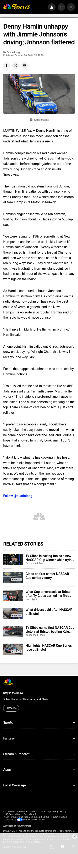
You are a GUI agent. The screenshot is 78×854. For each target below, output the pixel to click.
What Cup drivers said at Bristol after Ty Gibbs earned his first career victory (48, 594)
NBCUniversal (24, 826)
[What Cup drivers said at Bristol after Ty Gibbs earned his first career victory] (13, 595)
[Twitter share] (15, 65)
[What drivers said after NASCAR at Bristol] (13, 613)
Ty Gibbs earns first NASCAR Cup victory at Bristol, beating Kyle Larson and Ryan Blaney (50, 630)
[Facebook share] (6, 65)
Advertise (22, 811)
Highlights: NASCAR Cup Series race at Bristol (49, 648)
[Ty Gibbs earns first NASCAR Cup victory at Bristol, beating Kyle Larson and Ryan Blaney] (13, 631)
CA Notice (9, 819)
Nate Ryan (31, 599)
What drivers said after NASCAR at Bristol (49, 612)
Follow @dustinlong (17, 496)
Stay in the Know (13, 692)
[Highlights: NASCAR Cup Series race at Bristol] (13, 649)
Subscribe (11, 708)
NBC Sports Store (13, 814)
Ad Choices (9, 811)
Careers (33, 811)
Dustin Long (13, 52)
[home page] (16, 7)
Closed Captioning (48, 811)
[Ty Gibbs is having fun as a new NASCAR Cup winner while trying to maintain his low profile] (13, 559)
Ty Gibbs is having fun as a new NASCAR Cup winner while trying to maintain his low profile (49, 558)
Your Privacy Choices (34, 819)
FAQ (62, 811)
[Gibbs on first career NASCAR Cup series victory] (13, 577)
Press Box (29, 814)
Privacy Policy (58, 817)
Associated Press (35, 563)
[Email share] (24, 65)
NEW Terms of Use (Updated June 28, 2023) (26, 817)
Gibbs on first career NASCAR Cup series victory (47, 576)
